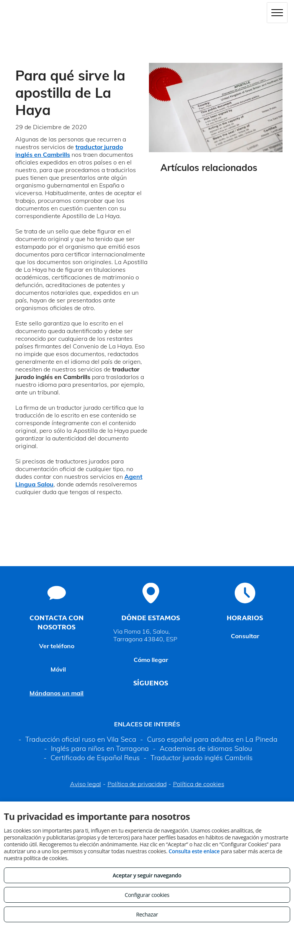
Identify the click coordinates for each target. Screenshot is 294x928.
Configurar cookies (147, 894)
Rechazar (147, 914)
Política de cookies (198, 784)
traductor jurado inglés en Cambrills (69, 150)
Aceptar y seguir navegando (147, 875)
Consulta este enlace (193, 851)
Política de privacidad (137, 784)
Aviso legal (85, 784)
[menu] (277, 13)
